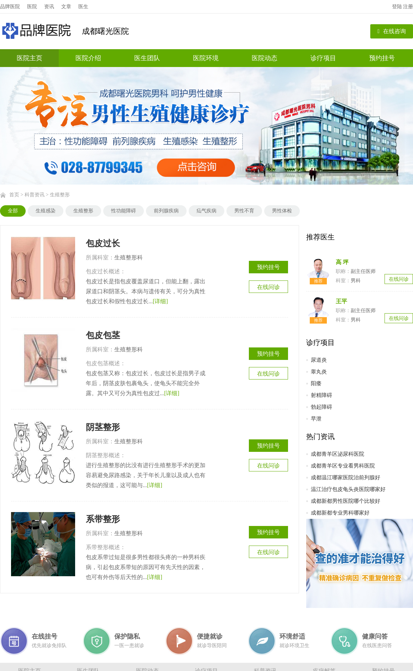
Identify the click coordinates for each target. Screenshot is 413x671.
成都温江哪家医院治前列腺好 (345, 477)
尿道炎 (319, 360)
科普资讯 (35, 194)
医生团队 (147, 58)
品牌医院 (10, 6)
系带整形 (103, 519)
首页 (14, 194)
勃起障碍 (321, 407)
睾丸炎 (319, 372)
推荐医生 (320, 237)
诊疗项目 (323, 58)
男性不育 (244, 210)
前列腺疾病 (166, 210)
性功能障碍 (123, 210)
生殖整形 (60, 194)
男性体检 (282, 210)
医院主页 (29, 58)
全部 (13, 210)
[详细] (160, 301)
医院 (32, 6)
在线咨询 (391, 31)
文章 (66, 6)
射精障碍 (321, 395)
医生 (83, 6)
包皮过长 (103, 243)
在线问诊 (268, 287)
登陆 (397, 6)
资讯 (49, 6)
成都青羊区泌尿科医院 (337, 454)
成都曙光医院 (105, 31)
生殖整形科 (128, 257)
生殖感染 (46, 210)
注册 (408, 6)
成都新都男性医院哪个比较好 (345, 501)
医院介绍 (88, 58)
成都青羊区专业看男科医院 (343, 466)
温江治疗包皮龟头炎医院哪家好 (348, 489)
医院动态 (264, 58)
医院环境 (206, 58)
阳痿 (316, 383)
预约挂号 (382, 58)
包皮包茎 (103, 335)
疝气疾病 (206, 210)
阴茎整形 (103, 427)
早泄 (316, 419)
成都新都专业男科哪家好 (340, 513)
